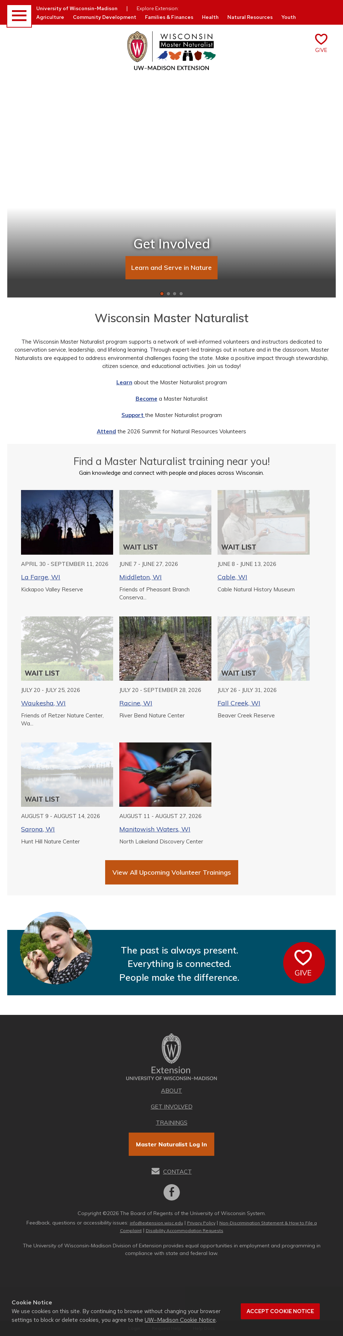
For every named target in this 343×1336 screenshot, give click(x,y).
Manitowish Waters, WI (154, 829)
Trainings (171, 1122)
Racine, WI (135, 703)
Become (146, 398)
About (171, 1090)
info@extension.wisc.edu (156, 1223)
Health (210, 17)
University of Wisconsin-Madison (76, 8)
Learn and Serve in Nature (171, 267)
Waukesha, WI (43, 703)
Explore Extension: (158, 8)
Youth (288, 17)
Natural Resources (250, 17)
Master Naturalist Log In (171, 1144)
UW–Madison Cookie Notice (180, 1320)
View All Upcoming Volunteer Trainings (171, 872)
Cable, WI (232, 577)
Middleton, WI (140, 577)
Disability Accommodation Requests (184, 1230)
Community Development (104, 17)
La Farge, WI (40, 577)
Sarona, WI (38, 829)
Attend (106, 431)
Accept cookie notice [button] (280, 1311)
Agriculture (50, 17)
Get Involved (172, 1106)
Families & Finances (169, 17)
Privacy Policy (201, 1223)
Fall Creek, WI (239, 703)
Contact (177, 1171)
